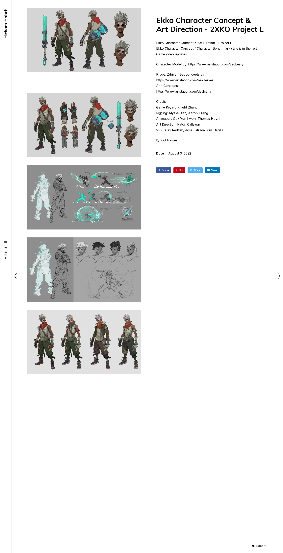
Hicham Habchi (6, 23)
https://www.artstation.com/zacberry (216, 64)
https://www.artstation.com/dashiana (183, 91)
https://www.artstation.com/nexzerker (184, 80)
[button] (258, 546)
